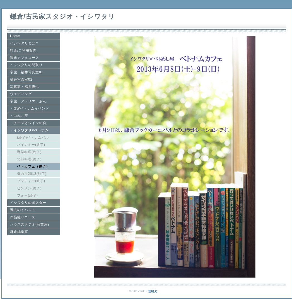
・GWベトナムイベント (29, 108)
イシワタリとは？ (24, 43)
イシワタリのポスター (28, 203)
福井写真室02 (21, 79)
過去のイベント (22, 210)
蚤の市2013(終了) (32, 174)
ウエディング (21, 94)
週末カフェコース (24, 58)
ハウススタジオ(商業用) (29, 224)
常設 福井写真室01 (26, 72)
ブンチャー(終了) (31, 181)
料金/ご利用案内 (23, 50)
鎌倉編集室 (19, 232)
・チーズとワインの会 (28, 123)
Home (15, 36)
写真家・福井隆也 (24, 87)
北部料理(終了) (29, 159)
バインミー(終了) (31, 145)
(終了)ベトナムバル (33, 137)
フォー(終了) (27, 195)
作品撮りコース (22, 217)
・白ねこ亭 (19, 116)
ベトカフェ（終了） (33, 166)
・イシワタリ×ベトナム (29, 130)
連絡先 (152, 291)
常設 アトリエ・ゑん (28, 101)
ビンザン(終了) (29, 188)
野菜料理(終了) (29, 152)
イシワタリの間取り (26, 65)
